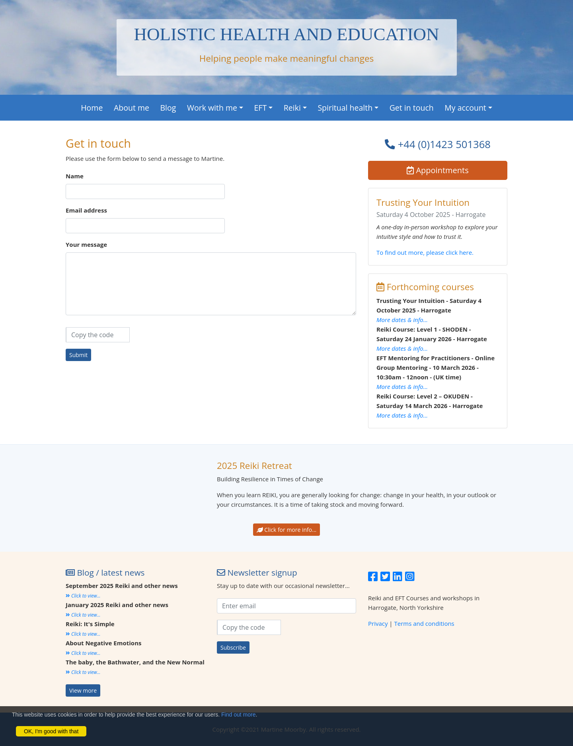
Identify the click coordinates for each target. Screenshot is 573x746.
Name (75, 176)
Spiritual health (345, 107)
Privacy (378, 623)
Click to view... (83, 595)
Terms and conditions (424, 623)
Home (92, 107)
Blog (168, 107)
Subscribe (233, 647)
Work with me (212, 107)
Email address (86, 210)
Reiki (292, 107)
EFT (260, 107)
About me (131, 107)
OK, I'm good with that (51, 731)
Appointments (437, 170)
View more (83, 690)
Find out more (238, 714)
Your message (86, 244)
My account (465, 107)
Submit (78, 355)
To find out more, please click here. (425, 252)
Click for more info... (287, 529)
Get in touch (412, 107)
